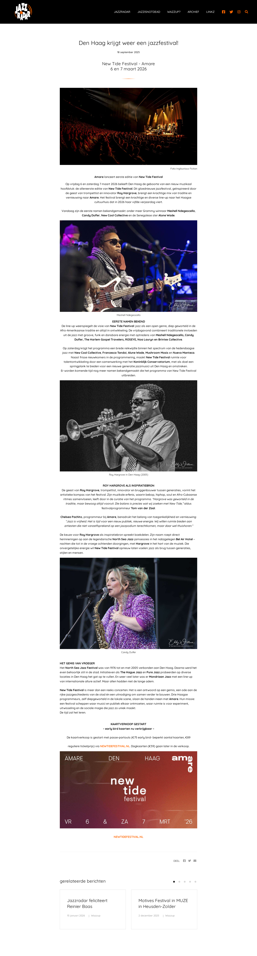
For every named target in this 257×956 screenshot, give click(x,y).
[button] (174, 882)
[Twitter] (231, 12)
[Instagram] (239, 12)
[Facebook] (223, 12)
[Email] (195, 861)
